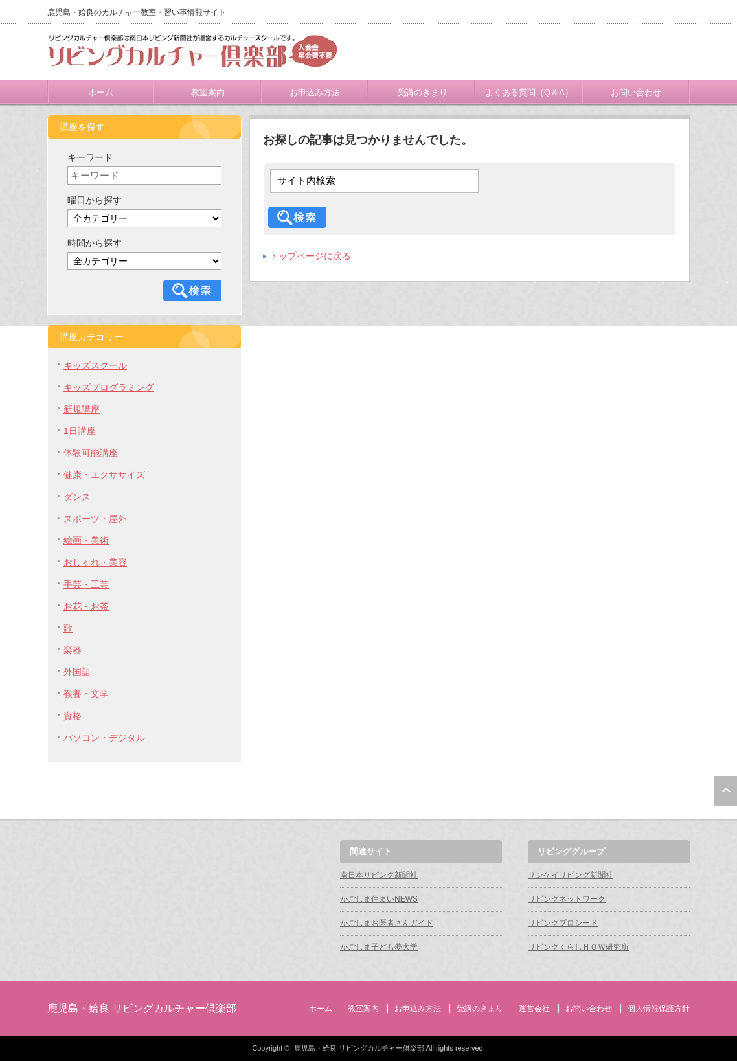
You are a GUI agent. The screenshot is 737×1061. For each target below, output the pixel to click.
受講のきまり (422, 92)
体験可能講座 (90, 453)
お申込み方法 (314, 92)
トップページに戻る (310, 256)
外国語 (77, 672)
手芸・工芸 (86, 584)
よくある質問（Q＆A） (529, 92)
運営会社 (534, 1008)
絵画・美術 (86, 540)
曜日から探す (94, 200)
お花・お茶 (86, 606)
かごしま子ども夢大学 (379, 947)
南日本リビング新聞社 (379, 875)
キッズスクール (95, 365)
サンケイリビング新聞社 (570, 875)
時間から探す (94, 243)
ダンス (77, 497)
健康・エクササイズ (104, 475)
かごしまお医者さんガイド (386, 923)
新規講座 (81, 409)
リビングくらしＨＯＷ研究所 (578, 947)
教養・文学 (86, 694)
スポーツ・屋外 (95, 519)
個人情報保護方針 (659, 1008)
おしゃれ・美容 (95, 562)
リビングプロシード (563, 923)
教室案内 (208, 92)
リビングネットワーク (567, 899)
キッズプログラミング (108, 387)
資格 (72, 716)
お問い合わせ (636, 92)
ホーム (100, 92)
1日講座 (79, 431)
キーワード (90, 157)
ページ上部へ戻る (725, 791)
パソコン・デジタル (104, 738)
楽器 (72, 650)
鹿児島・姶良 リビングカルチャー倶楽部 (141, 1008)
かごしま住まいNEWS (379, 899)
